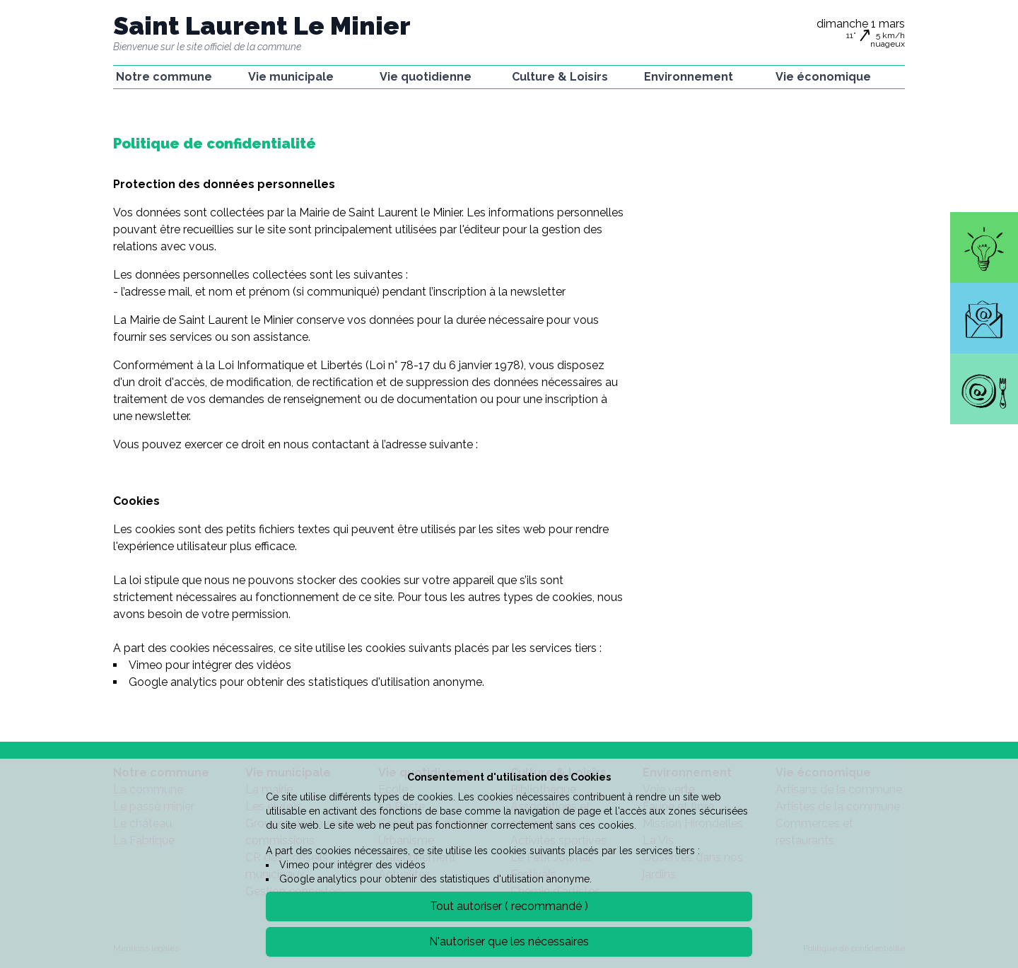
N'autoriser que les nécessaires (509, 941)
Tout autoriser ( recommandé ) (509, 906)
